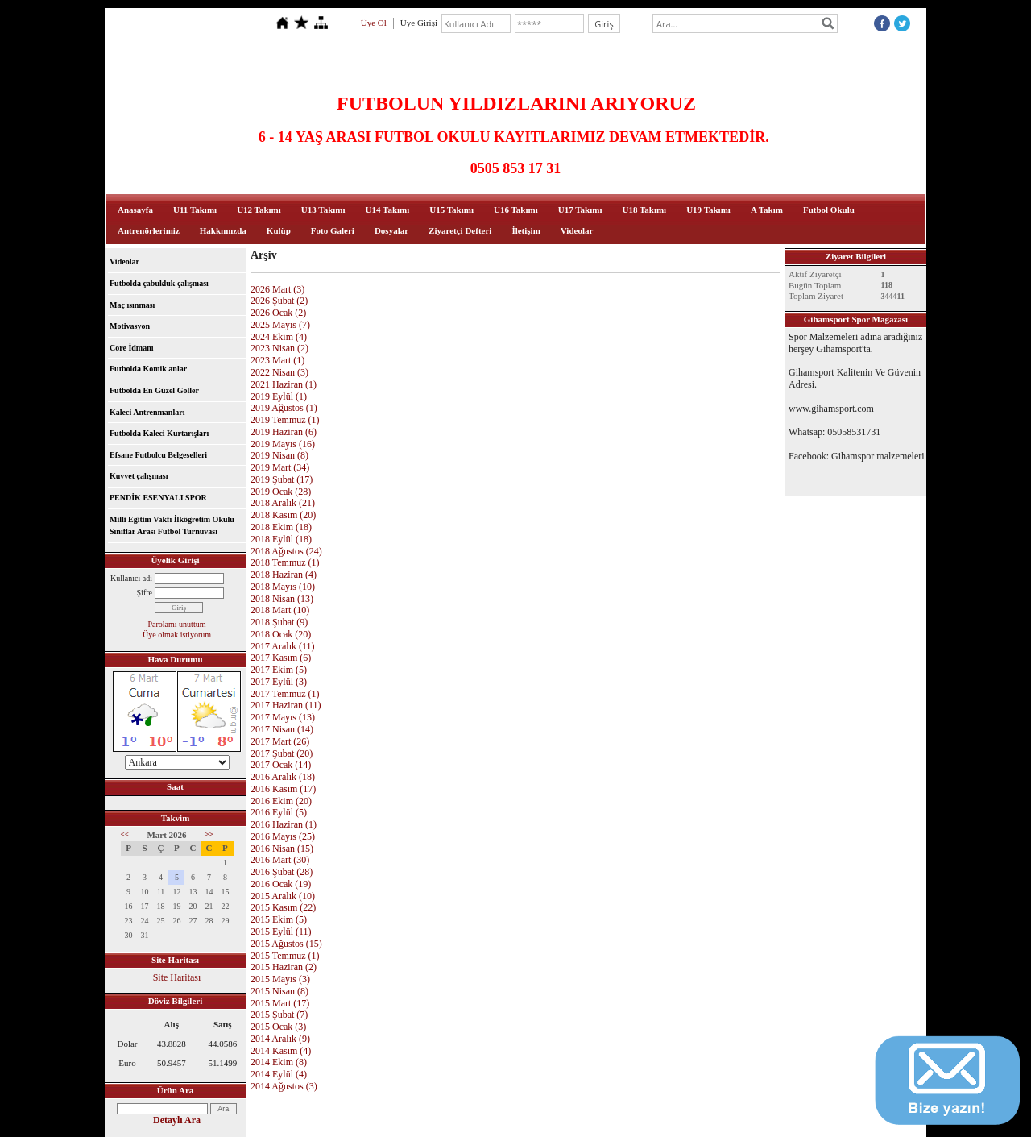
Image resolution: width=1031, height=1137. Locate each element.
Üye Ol (374, 22)
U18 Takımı (644, 209)
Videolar (577, 230)
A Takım (767, 209)
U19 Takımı (708, 209)
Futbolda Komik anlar (148, 368)
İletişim (525, 230)
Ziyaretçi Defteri (460, 230)
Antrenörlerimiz (149, 230)
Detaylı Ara (177, 1120)
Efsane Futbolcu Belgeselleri (158, 454)
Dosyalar (391, 230)
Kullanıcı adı (131, 578)
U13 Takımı (323, 209)
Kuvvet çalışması (139, 475)
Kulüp (279, 230)
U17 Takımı (580, 209)
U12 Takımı (259, 209)
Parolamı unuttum (177, 624)
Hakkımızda (223, 230)
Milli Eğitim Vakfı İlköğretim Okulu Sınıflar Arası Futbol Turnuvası (172, 526)
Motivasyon (130, 326)
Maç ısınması (132, 305)
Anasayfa (135, 209)
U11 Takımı (195, 209)
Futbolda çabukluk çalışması (159, 283)
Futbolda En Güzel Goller (154, 390)
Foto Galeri (332, 230)
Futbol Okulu (829, 209)
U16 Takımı (516, 209)
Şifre (144, 592)
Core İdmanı (132, 347)
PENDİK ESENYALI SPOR (158, 497)
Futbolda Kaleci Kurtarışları (159, 433)
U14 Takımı (388, 209)
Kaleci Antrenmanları (147, 412)
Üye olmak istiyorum (177, 634)
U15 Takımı (451, 209)
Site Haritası (177, 977)
